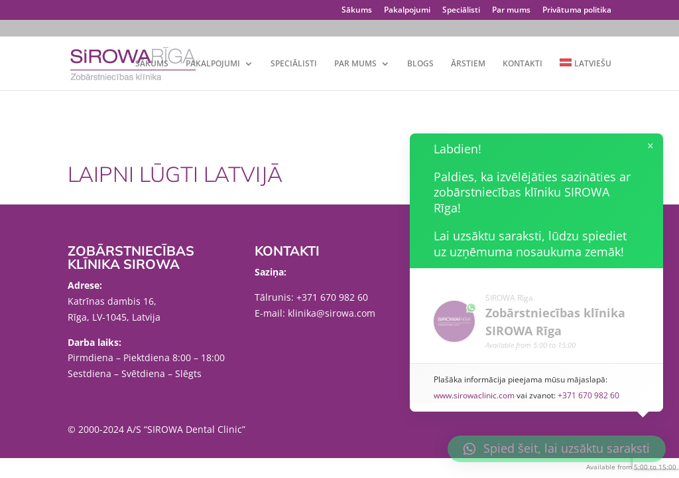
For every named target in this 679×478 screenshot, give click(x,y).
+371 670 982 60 (332, 297)
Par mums (511, 10)
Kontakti (522, 64)
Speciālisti (461, 10)
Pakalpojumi (407, 10)
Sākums (356, 10)
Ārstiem (468, 64)
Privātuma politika (576, 10)
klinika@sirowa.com (331, 313)
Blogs (420, 64)
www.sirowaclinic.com (475, 395)
